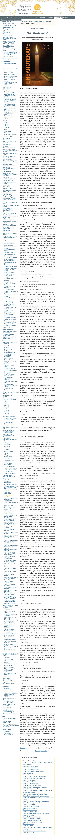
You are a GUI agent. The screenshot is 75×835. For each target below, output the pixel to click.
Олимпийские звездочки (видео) (10, 154)
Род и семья (43, 17)
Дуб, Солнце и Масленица (7, 139)
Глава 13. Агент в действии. (31, 783)
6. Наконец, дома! (9, 667)
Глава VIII (6, 413)
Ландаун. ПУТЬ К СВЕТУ (9, 310)
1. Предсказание (9, 443)
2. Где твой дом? (9, 659)
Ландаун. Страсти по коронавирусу (10, 308)
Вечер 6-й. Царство (9, 79)
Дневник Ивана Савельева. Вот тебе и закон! (10, 361)
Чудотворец (6, 230)
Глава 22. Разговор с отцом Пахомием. (34, 803)
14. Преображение (9, 466)
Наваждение (6, 437)
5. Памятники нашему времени (10, 489)
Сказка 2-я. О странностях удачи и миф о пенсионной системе (10, 99)
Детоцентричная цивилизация (9, 375)
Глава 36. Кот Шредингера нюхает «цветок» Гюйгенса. (10, 597)
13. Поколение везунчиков (8, 464)
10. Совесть (7, 458)
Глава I (6, 401)
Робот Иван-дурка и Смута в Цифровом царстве (10, 237)
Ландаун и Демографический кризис (9, 249)
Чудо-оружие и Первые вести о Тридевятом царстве (9, 200)
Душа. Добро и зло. (8, 23)
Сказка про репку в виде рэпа (10, 719)
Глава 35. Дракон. (28, 825)
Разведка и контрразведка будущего (11, 206)
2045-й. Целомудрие (10, 639)
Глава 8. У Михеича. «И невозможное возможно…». (38, 775)
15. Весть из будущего (10, 468)
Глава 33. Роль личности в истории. (33, 822)
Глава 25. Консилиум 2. (30, 808)
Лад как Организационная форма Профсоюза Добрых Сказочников (10, 30)
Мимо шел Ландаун (9, 245)
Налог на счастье (8, 329)
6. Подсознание (8, 451)
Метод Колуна (8, 282)
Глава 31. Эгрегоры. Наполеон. (32, 818)
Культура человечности (14, 17)
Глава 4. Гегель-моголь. (30, 768)
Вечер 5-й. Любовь (9, 78)
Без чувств (7, 347)
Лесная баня (7, 364)
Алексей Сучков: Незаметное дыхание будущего (9, 477)
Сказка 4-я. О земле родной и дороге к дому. (10, 108)
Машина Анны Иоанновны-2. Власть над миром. (10, 681)
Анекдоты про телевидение (7, 721)
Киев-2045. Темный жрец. (9, 650)
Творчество (58, 17)
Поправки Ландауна (10, 317)
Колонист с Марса (9, 368)
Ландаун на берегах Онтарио (9, 284)
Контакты (17, 20)
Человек (50, 17)
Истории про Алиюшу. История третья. (10, 424)
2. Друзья (6, 124)
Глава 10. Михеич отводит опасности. (34, 778)
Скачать (22, 748)
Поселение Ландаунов (10, 257)
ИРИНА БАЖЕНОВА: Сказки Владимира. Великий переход (8, 431)
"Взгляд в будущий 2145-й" (11, 647)
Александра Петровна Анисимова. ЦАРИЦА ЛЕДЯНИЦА (10, 53)
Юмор (3, 716)
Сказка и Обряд (7, 35)
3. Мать (6, 126)
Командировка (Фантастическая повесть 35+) (10, 440)
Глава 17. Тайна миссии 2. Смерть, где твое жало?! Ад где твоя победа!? (11, 542)
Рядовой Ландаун (9, 289)
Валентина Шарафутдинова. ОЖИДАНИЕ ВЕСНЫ (8, 710)
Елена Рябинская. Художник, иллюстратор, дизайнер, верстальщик (10, 58)
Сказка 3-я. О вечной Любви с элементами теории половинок (10, 104)
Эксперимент (8, 349)
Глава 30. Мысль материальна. (32, 817)
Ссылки (10, 20)
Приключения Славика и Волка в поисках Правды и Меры (10, 162)
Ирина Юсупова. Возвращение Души (8, 434)
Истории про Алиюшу (9, 416)
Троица (5, 120)
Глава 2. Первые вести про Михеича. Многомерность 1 (10, 499)
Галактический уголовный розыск (10, 222)
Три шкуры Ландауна (10, 319)
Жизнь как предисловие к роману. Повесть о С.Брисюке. (10, 607)
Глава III (6, 405)
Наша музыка (6, 61)
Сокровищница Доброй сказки (9, 49)
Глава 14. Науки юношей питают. (32, 785)
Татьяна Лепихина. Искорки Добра (8, 158)
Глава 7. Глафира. (28, 773)
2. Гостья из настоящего (7, 482)
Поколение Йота (7, 188)
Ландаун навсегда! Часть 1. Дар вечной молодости (11, 295)
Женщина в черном (8, 232)
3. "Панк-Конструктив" (10, 484)
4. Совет (6, 127)
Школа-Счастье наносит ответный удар (10, 193)
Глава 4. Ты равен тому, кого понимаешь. (11, 620)
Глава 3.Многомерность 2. (30, 766)
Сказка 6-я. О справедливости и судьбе (9, 117)
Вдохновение (6, 688)
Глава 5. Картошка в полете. (31, 769)
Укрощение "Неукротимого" (8, 734)
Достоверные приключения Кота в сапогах (9, 168)
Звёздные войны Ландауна (9, 264)
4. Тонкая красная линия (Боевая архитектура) (11, 486)
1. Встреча (7, 657)
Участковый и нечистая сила (10, 203)
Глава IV (6, 407)
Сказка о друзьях (8, 180)
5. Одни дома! (8, 665)
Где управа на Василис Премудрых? (9, 190)
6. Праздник (7, 131)
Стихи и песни (6, 686)
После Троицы (8, 136)
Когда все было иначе (9, 399)
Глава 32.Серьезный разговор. (32, 820)
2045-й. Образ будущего (10, 633)
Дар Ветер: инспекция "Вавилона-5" (9, 337)
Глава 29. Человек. (28, 815)
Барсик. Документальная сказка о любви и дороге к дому (10, 654)
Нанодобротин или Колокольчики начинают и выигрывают (10, 174)
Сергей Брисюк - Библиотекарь (43, 21)
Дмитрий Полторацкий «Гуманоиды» (9, 699)
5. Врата (6, 449)
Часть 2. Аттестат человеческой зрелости (9, 299)
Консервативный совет (9, 366)
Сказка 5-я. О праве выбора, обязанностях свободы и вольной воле (10, 112)
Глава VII (6, 412)
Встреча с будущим (9, 352)
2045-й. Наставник (9, 635)
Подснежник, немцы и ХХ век (10, 428)
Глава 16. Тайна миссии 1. (30, 789)
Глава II (6, 403)
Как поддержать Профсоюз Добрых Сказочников (8, 46)
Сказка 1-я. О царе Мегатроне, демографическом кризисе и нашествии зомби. (10, 94)
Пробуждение (8, 351)
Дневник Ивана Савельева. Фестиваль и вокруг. (11, 385)
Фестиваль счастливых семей (11, 382)
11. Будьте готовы (9, 460)
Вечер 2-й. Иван (8, 72)
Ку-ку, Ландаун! (8, 324)
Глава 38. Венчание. (29, 832)
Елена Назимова (7, 707)
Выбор (6, 390)
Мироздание (26, 17)
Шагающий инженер (9, 179)
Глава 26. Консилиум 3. (30, 810)
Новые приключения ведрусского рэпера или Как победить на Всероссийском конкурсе (11, 694)
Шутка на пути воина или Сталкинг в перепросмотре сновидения (11, 725)
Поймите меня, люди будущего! (10, 372)
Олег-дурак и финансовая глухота (10, 234)
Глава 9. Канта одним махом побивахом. (35, 776)
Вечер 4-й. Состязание (10, 76)
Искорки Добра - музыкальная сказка (9, 165)
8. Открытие (7, 455)
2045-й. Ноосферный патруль (10, 642)
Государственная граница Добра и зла (10, 216)
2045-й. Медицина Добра (9, 644)
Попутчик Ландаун (9, 313)
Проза (30, 21)
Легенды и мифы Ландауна (9, 315)
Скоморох (4, 240)
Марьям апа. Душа (8, 398)
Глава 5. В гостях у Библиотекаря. (9, 623)
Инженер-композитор (10, 370)
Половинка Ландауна (10, 278)
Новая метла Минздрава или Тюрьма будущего (10, 196)
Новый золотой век (8, 27)
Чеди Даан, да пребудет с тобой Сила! (10, 332)
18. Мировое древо (9, 473)
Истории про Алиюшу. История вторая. (10, 421)
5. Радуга (6, 129)
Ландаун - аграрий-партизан (9, 287)
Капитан (5, 146)
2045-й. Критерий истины (9, 637)
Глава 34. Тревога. (28, 824)
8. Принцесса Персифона (8, 671)
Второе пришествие (8, 728)
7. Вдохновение (8, 133)
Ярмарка (65, 17)
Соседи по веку (8, 358)
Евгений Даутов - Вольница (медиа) (11, 393)
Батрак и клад (7, 171)
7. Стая (6, 453)
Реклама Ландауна (9, 254)
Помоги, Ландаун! (9, 272)
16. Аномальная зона (10, 470)
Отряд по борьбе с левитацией (8, 228)
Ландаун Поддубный (10, 325)
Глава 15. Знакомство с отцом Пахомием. (35, 787)
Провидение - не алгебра (7, 395)
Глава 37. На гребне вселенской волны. (34, 831)
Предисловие (8, 610)
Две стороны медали (9, 683)
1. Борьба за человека (10, 480)
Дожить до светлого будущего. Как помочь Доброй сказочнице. (9, 42)
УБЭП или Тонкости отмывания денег (8, 219)
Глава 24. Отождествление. (31, 806)
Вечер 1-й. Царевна (9, 71)
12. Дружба (7, 462)
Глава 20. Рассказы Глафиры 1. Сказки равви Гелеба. (9, 553)
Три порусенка (7, 144)
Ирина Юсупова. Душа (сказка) (9, 142)
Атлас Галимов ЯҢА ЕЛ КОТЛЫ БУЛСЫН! (9, 702)
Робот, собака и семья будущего (9, 182)
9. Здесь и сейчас (9, 456)
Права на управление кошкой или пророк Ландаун (10, 269)
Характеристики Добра (9, 25)
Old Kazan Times (7, 328)
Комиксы (6, 280)
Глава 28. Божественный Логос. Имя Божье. (36, 813)
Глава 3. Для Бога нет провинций (10, 617)
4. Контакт (7, 448)
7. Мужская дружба (9, 669)
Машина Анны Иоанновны (7, 677)
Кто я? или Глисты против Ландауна (9, 260)
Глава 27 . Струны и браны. (31, 811)
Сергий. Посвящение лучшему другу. (10, 630)
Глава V (6, 408)
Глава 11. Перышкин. (29, 780)
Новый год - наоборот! (9, 148)
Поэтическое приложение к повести (8, 627)
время (27, 298)
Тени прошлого (8, 388)
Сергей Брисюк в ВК (41, 751)
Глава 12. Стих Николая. (30, 782)
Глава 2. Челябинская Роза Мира (10, 615)
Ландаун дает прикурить (8, 276)
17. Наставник (8, 471)
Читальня (4, 20)
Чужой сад (6, 185)
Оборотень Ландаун (10, 252)
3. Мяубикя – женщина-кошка (11, 661)
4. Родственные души (10, 664)
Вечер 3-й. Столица (9, 74)
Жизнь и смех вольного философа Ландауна (10, 242)
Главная (3, 17)
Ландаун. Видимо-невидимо (9, 305)
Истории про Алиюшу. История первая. (10, 418)
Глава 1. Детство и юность (9, 612)
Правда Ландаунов (9, 274)
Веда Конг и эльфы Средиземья (8, 334)
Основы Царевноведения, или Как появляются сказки (10, 83)
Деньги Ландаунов (9, 256)
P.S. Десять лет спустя (10, 134)
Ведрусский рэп (7, 690)
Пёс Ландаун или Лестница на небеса (10, 321)
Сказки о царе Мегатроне (7, 89)
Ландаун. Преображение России (11, 291)
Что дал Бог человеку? (9, 156)
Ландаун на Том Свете (10, 266)
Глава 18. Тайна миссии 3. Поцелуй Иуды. (35, 794)
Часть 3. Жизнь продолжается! (8, 302)
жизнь (43, 144)
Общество (35, 17)
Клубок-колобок (7, 87)
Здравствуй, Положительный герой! (9, 33)
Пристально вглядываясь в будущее (10, 343)
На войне (6, 345)
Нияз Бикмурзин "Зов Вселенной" (9, 705)
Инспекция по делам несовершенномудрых (9, 225)
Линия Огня (6, 187)
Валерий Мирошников (9, 63)
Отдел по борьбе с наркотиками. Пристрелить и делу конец (8, 209)
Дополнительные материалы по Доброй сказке (9, 38)
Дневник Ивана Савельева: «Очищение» (8, 378)
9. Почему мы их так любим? (10, 674)
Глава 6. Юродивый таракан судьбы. (33, 771)
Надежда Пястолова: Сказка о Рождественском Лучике (10, 150)
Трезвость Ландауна (10, 262)
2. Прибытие (7, 444)
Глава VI (6, 410)
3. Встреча (7, 446)
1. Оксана (7, 122)
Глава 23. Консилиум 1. (30, 804)
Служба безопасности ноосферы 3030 (9, 213)
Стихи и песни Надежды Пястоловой (10, 713)
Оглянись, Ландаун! (9, 247)
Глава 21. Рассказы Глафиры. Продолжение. (36, 801)
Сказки (4, 66)
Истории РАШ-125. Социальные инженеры (9, 355)
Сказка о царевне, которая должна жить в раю (10, 68)
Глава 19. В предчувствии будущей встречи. (36, 796)
